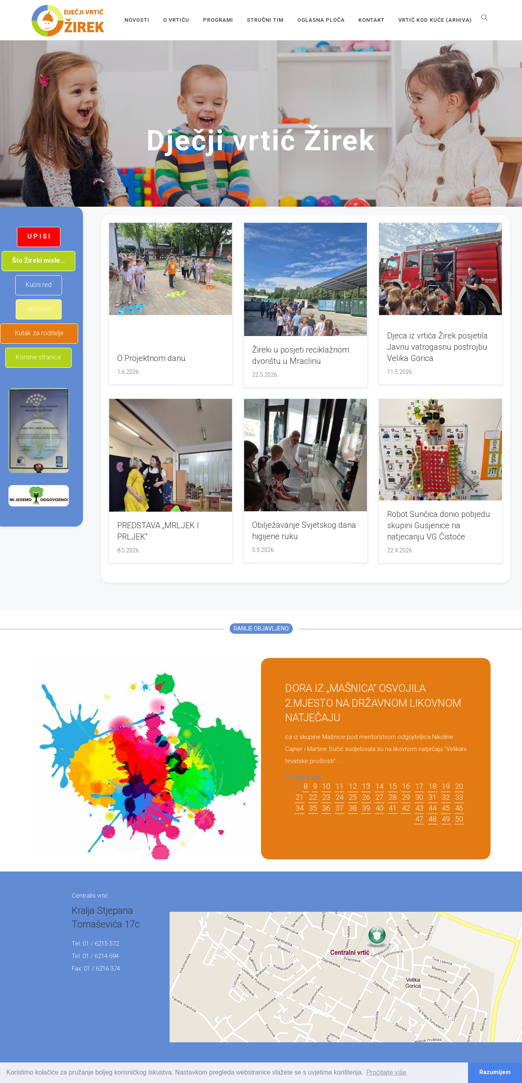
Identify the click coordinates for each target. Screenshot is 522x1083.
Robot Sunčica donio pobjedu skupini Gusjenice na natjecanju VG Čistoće (438, 525)
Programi (218, 20)
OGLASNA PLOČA (321, 20)
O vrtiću (176, 20)
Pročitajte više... (305, 777)
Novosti (136, 20)
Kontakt (371, 20)
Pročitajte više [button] (386, 1072)
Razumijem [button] (495, 1072)
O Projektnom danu (151, 358)
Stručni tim (265, 20)
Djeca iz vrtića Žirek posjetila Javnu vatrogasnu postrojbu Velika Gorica (437, 347)
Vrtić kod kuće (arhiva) (435, 20)
